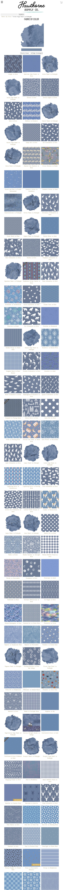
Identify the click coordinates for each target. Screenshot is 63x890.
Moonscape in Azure (50, 578)
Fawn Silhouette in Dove (50, 281)
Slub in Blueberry (31, 780)
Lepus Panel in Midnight (31, 463)
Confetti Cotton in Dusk (50, 189)
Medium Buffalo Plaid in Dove (50, 555)
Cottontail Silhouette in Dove (50, 213)
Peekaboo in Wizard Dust (50, 645)
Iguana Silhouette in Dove (50, 394)
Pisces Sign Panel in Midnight (50, 667)
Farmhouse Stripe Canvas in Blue (31, 282)
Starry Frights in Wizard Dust (13, 869)
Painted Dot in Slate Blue (31, 623)
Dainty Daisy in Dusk (50, 236)
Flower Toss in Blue (50, 304)
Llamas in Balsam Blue (50, 510)
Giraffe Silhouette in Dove (31, 371)
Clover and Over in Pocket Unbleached (13, 190)
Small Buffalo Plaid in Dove (50, 780)
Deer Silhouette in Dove (13, 258)
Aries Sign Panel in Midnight (13, 98)
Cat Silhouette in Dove (50, 142)
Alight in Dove (13, 74)
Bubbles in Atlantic (31, 121)
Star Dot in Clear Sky (31, 825)
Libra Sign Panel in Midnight (50, 464)
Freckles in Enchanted (50, 326)
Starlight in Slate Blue (50, 846)
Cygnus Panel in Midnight (31, 236)
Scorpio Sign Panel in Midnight (50, 757)
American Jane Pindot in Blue (31, 75)
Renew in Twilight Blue (31, 711)
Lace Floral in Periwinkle (50, 439)
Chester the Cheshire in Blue (31, 167)
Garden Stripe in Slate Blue (13, 348)
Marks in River (13, 555)
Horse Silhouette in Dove (13, 394)
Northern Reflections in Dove (31, 600)
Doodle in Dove (31, 258)
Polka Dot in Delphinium (13, 690)
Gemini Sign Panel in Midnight (31, 348)
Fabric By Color (6, 16)
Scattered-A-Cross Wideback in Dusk (13, 757)
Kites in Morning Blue (13, 439)
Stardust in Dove (13, 846)
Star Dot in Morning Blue (50, 825)
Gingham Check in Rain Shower (13, 372)
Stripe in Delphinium (50, 868)
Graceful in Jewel (50, 371)
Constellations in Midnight (13, 213)
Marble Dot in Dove (50, 533)
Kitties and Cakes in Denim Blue (31, 440)
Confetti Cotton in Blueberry (31, 190)
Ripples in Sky (50, 711)
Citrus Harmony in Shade (50, 166)
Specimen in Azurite (31, 803)
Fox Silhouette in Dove (31, 326)
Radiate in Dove (13, 711)
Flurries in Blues (13, 326)
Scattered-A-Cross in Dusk (50, 733)
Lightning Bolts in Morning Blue (31, 487)
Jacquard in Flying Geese (13, 418)
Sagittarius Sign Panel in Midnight (13, 734)
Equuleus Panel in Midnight (13, 281)
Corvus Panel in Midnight (31, 213)
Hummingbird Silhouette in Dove (31, 395)
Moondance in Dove (31, 578)
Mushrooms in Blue (13, 600)
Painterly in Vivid (50, 623)
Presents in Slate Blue (50, 690)
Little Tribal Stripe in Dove (31, 510)
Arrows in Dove (31, 97)
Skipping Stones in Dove (13, 780)
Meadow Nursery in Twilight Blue (31, 555)
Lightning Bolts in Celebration (13, 487)
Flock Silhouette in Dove (31, 304)
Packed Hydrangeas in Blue (13, 623)
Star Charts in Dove (13, 825)
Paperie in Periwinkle (31, 645)
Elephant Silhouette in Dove (50, 258)
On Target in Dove (50, 600)
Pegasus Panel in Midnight (13, 666)
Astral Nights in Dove (50, 97)
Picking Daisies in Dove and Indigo (31, 667)
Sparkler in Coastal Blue (13, 803)
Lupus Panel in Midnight (13, 533)
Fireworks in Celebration (13, 304)
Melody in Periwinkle (13, 578)
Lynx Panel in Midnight (31, 533)
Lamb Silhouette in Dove (13, 463)
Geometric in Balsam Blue (50, 348)
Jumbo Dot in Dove (50, 418)
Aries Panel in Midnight (50, 74)
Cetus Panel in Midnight (13, 166)
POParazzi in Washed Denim (31, 690)
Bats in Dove (13, 121)
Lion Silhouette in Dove (50, 486)
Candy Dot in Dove (31, 142)
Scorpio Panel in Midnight (31, 756)
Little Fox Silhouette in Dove (13, 510)
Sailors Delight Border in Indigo (31, 734)
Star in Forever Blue (31, 846)
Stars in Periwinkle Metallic (31, 869)
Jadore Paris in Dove (31, 418)
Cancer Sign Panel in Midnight (13, 143)
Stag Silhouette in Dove (50, 803)
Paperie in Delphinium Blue (13, 645)
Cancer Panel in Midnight (50, 121)
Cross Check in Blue (13, 236)
